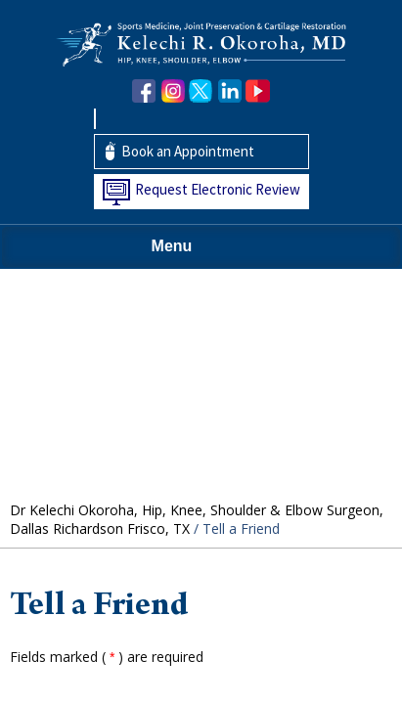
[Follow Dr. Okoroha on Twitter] (201, 91)
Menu (197, 247)
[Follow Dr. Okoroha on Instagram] (172, 91)
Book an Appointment (187, 151)
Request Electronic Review (217, 189)
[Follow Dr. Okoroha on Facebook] (144, 91)
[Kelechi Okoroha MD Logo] (201, 42)
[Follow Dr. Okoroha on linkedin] (229, 91)
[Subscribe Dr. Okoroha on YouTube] (258, 91)
